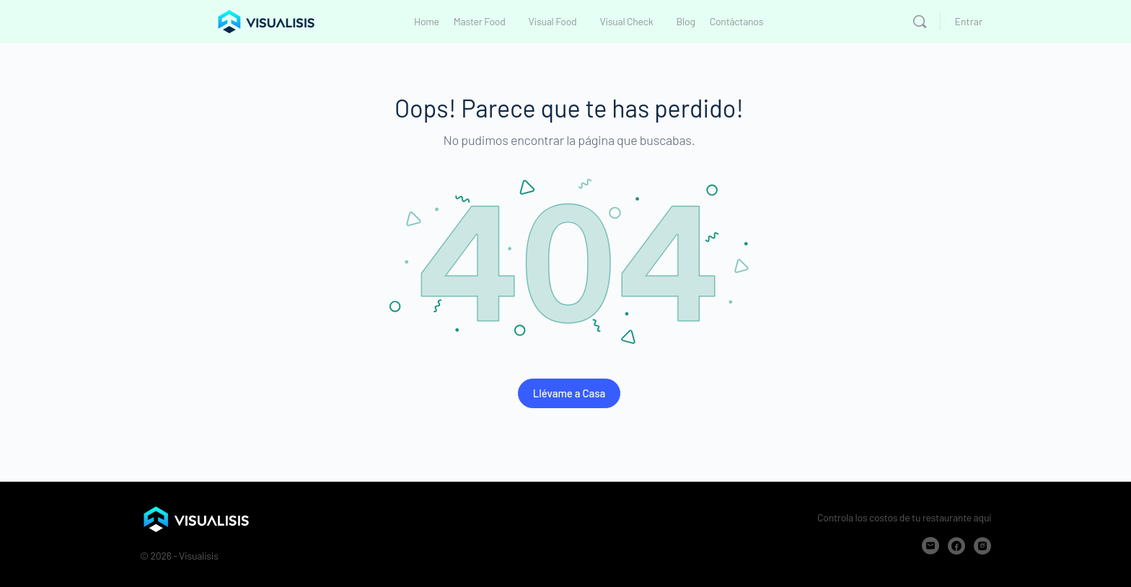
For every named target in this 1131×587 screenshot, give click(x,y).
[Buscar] (919, 21)
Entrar (968, 21)
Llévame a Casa (569, 393)
